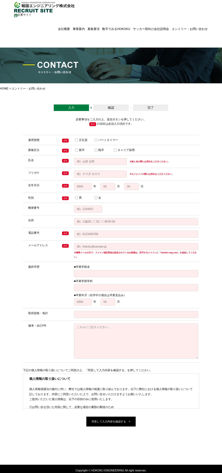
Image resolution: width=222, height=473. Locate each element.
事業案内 (74, 27)
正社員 (81, 139)
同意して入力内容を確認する (109, 421)
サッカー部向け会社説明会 (149, 27)
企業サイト (23, 14)
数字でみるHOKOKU (113, 27)
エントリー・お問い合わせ (188, 27)
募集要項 (90, 27)
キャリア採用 (124, 150)
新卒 (80, 150)
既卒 (99, 150)
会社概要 (59, 27)
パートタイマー (106, 139)
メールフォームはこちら (15, 462)
